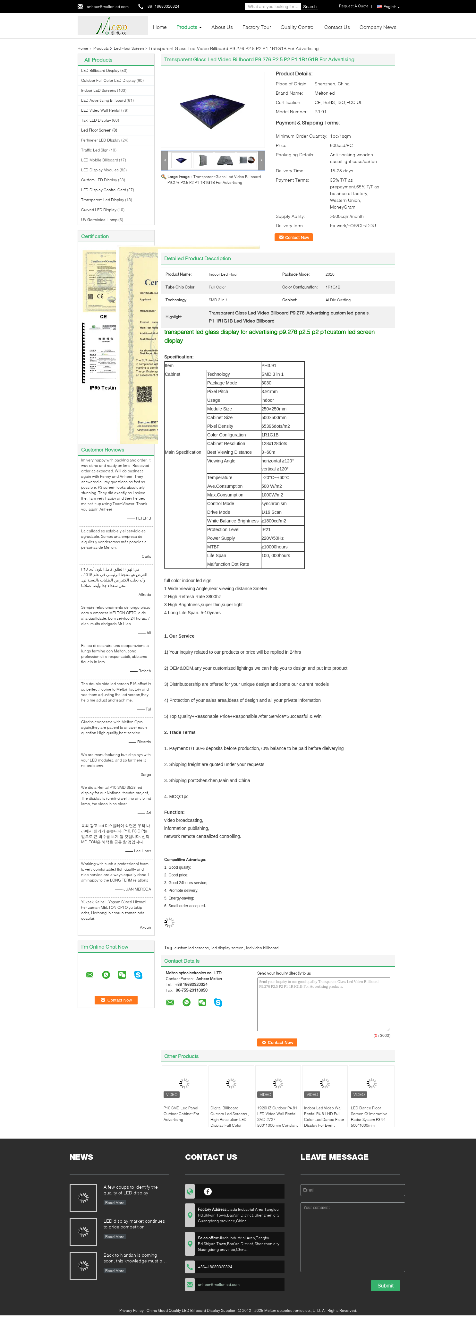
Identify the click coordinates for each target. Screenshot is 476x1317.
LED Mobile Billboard (99, 160)
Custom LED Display (99, 179)
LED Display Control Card (103, 189)
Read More (114, 1202)
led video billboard (262, 947)
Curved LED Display (98, 209)
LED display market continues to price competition (134, 1223)
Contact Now (297, 237)
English (392, 6)
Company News (378, 27)
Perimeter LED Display (100, 140)
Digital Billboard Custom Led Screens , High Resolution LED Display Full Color (229, 1117)
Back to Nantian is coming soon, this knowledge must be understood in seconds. (134, 1258)
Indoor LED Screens (98, 90)
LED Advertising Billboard (103, 100)
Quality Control (298, 27)
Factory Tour (256, 27)
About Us (222, 27)
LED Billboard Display (100, 70)
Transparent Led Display (102, 199)
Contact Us (337, 27)
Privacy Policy (131, 1310)
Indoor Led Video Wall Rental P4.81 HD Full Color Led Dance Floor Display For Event (324, 1117)
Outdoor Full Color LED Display (108, 80)
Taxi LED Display (96, 120)
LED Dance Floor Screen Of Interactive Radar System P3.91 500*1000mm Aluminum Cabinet (369, 1119)
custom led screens (191, 947)
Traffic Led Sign (94, 150)
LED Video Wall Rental (100, 110)
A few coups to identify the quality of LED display (131, 1189)
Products (186, 27)
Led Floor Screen (129, 48)
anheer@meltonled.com (108, 6)
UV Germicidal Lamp (99, 219)
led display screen (227, 947)
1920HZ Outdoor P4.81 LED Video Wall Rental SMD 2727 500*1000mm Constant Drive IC (277, 1119)
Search (310, 6)
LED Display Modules (100, 170)
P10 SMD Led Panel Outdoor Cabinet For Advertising (181, 1114)
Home (160, 27)
